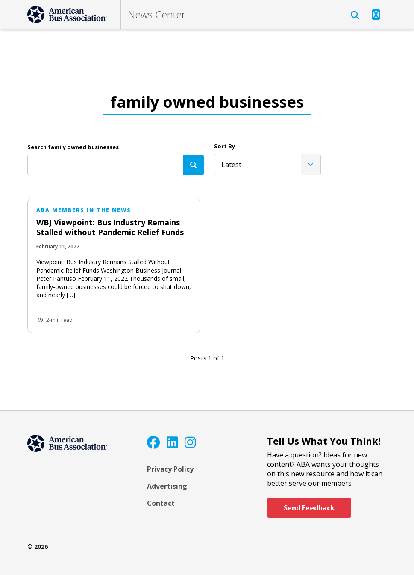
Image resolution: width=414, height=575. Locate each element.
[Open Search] (355, 15)
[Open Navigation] (376, 14)
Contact (161, 503)
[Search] (193, 165)
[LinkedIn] (172, 442)
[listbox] (267, 164)
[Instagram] (190, 442)
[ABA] (67, 14)
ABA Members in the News (83, 210)
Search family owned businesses (73, 147)
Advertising (167, 486)
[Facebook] (153, 442)
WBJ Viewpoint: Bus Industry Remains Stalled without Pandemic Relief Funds (110, 227)
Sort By (224, 146)
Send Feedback (309, 508)
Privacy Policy (170, 469)
